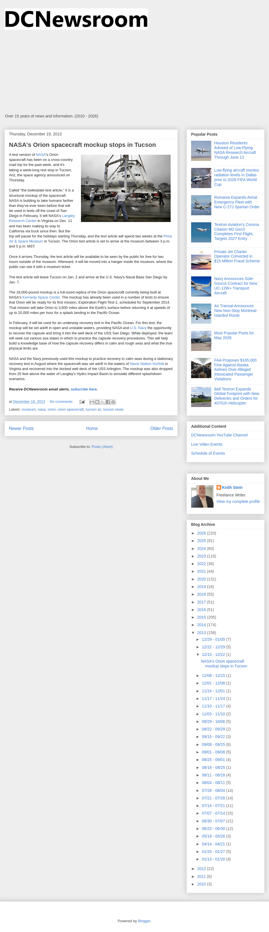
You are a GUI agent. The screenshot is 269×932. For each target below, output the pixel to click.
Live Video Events (206, 444)
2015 (202, 617)
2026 (202, 533)
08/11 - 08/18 (214, 775)
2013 (202, 632)
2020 (202, 579)
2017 (202, 602)
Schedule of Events (208, 453)
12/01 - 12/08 (214, 683)
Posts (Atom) (102, 447)
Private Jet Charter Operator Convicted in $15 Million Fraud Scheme (237, 256)
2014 (202, 625)
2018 (202, 594)
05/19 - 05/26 (214, 836)
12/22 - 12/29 (214, 647)
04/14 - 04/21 (214, 844)
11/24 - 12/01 (214, 691)
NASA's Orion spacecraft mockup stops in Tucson (82, 144)
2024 (202, 548)
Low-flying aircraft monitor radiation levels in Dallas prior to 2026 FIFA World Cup (236, 177)
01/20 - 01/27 (214, 851)
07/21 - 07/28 (214, 798)
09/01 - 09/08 (214, 752)
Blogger (144, 921)
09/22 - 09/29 (214, 729)
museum (29, 409)
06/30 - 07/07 (214, 821)
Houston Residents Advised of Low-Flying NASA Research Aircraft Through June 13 (235, 150)
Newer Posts (21, 428)
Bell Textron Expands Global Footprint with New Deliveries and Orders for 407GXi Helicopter (236, 396)
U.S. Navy (138, 328)
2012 (202, 868)
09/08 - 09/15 (214, 744)
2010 (202, 884)
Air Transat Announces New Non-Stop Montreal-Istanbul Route (236, 311)
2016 (202, 609)
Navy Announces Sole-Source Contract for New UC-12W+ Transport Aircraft (235, 285)
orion (52, 409)
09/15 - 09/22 (214, 736)
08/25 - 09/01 (214, 759)
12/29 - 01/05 (214, 639)
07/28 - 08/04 (214, 790)
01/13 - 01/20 (214, 859)
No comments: (62, 401)
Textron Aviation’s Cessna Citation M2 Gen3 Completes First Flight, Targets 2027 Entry (236, 231)
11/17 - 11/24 (214, 698)
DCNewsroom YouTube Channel (219, 435)
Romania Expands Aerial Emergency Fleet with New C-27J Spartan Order (237, 202)
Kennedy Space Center (41, 297)
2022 (202, 563)
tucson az (93, 409)
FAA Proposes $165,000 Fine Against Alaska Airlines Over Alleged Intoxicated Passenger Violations (235, 369)
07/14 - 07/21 (214, 805)
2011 (202, 876)
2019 (202, 586)
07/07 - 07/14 (214, 813)
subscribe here (84, 389)
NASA (41, 154)
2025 (202, 540)
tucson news (113, 409)
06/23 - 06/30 (214, 828)
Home (92, 428)
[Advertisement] (134, 72)
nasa (42, 409)
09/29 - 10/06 (214, 721)
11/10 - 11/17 (214, 706)
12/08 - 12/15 (214, 675)
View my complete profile (238, 501)
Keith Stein (232, 487)
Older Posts (161, 428)
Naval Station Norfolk (147, 364)
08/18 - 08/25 (214, 767)
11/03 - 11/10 (214, 714)
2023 (202, 556)
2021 (202, 571)
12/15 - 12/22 (214, 654)
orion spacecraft (71, 409)
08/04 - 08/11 (214, 782)
